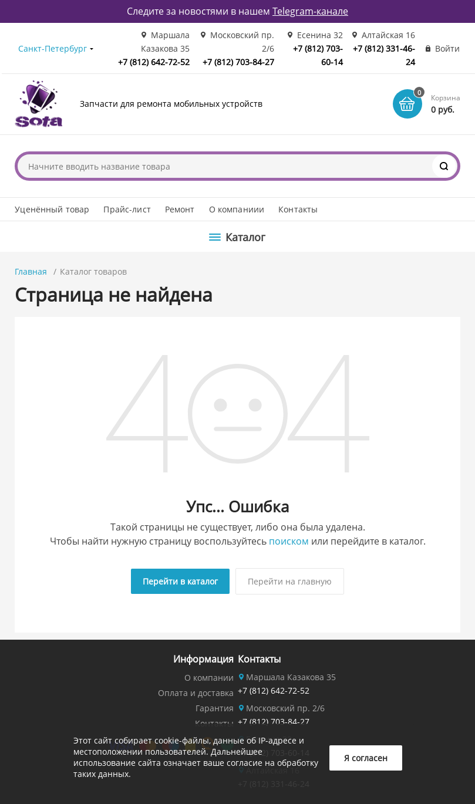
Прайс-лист (126, 209)
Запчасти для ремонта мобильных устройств (171, 103)
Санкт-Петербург (52, 48)
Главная (31, 271)
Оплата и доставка (196, 692)
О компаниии (237, 209)
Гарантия (215, 708)
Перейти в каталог (180, 581)
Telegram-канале (310, 11)
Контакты (298, 209)
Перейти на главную (290, 581)
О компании (209, 677)
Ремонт (180, 209)
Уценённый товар (52, 209)
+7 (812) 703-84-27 (238, 61)
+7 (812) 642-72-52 (154, 61)
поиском (289, 541)
